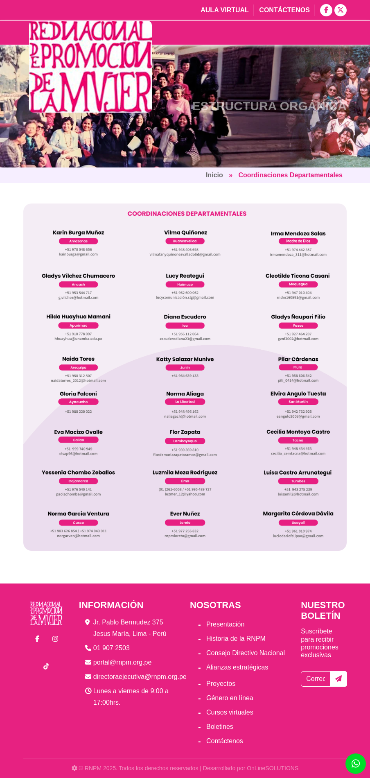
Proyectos (220, 683)
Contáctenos (284, 10)
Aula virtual (225, 10)
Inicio (214, 175)
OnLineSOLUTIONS (272, 768)
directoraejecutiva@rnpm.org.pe (140, 676)
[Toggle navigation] (330, 33)
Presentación (225, 624)
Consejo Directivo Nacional (245, 652)
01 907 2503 (111, 648)
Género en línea (229, 697)
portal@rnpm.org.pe (122, 662)
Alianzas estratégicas (237, 667)
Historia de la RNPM (236, 638)
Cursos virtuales (229, 712)
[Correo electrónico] (315, 679)
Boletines (219, 726)
